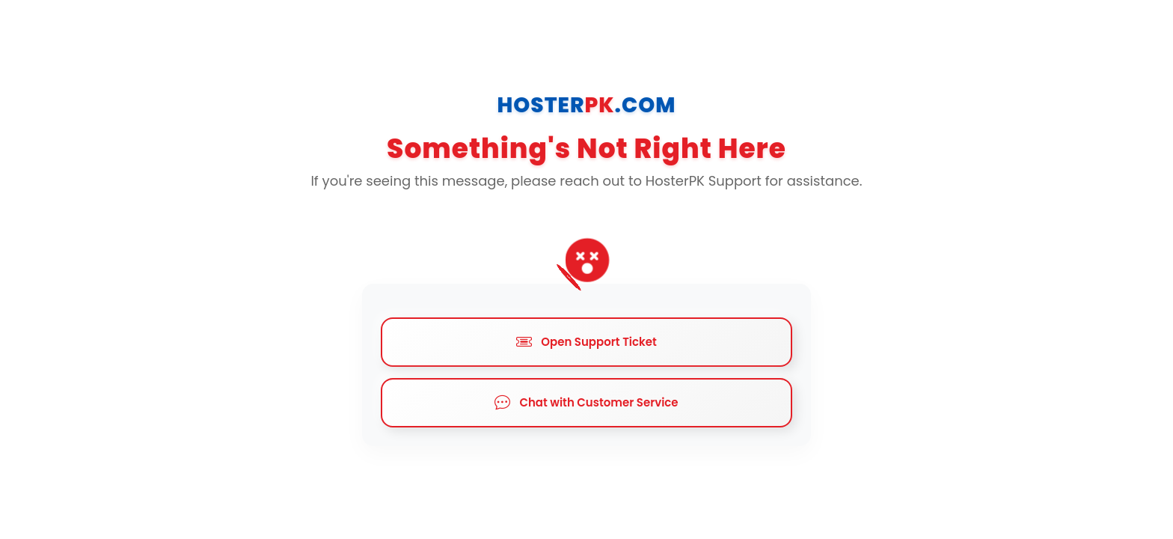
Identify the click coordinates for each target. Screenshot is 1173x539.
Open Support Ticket (586, 342)
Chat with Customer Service (586, 403)
